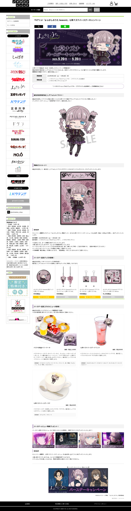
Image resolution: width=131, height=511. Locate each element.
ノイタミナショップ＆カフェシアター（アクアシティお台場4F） (67, 79)
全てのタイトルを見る (18, 201)
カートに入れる (43, 297)
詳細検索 (96, 10)
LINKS (10, 273)
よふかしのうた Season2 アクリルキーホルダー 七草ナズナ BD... (90, 290)
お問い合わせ (73, 3)
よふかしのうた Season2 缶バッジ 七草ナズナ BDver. (43, 290)
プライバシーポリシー (100, 504)
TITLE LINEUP (12, 31)
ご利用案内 (50, 3)
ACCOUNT (11, 17)
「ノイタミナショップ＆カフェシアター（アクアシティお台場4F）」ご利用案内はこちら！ (78, 86)
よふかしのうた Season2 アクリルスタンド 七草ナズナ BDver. (113, 290)
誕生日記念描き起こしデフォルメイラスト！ (49, 95)
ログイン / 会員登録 (13, 21)
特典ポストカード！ (40, 165)
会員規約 (27, 504)
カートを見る (11, 25)
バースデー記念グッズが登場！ (44, 258)
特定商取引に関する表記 (62, 504)
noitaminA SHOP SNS (14, 208)
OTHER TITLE (18, 188)
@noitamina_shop (15, 212)
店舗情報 (81, 3)
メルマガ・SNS (90, 3)
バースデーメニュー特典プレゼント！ (46, 426)
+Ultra (18, 176)
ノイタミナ (18, 36)
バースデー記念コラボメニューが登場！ (47, 306)
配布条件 (36, 230)
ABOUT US (11, 219)
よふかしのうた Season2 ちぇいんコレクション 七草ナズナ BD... (66, 290)
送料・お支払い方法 (61, 3)
